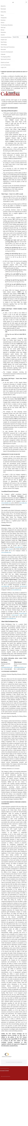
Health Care (4, 39)
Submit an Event (5, 62)
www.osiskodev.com (6, 503)
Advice (2, 22)
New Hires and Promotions (8, 47)
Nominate (3, 9)
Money (2, 30)
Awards (3, 35)
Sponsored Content (6, 59)
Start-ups (3, 27)
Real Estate (4, 42)
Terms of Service (8, 1076)
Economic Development (7, 52)
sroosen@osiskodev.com (6, 667)
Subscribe (3, 12)
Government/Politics (6, 37)
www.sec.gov (9, 549)
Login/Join (3, 67)
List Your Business (5, 65)
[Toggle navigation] (26, 2)
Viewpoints (3, 17)
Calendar (3, 54)
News (2, 15)
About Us (3, 6)
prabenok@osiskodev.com (20, 667)
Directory (3, 20)
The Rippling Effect (5, 57)
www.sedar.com (23, 503)
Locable (6, 1076)
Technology (4, 44)
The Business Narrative (7, 25)
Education (3, 32)
